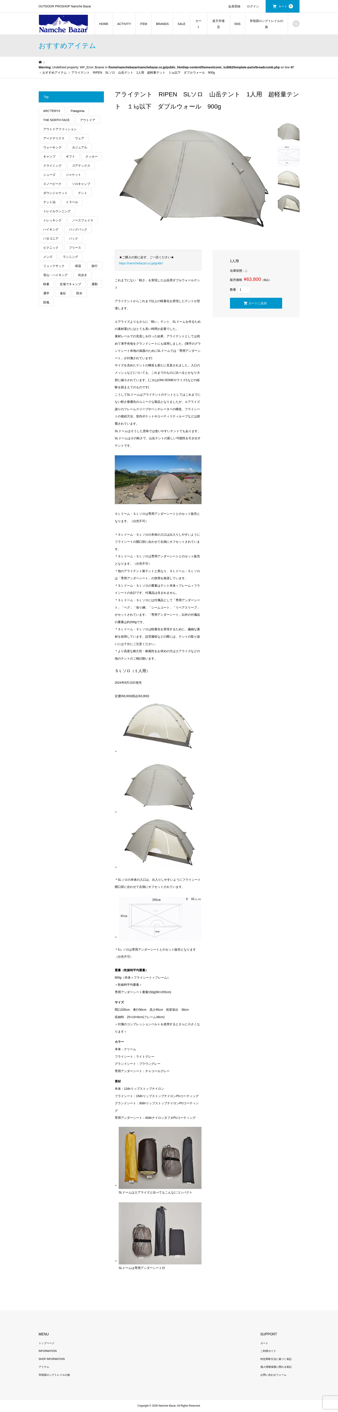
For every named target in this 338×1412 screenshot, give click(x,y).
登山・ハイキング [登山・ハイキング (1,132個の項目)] (55, 275)
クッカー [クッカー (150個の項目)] (91, 156)
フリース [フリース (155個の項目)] (75, 247)
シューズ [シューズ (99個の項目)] (49, 174)
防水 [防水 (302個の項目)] (79, 293)
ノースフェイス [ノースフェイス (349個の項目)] (82, 220)
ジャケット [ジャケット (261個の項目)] (73, 174)
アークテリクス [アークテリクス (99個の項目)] (54, 138)
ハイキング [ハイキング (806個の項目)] (50, 229)
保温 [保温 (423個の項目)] (78, 266)
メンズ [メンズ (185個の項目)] (47, 256)
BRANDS (162, 24)
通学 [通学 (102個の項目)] (46, 293)
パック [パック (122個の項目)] (73, 238)
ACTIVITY (124, 24)
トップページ (46, 1343)
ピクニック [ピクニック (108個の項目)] (50, 247)
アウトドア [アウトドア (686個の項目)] (87, 120)
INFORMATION (48, 1351)
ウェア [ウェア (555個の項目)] (79, 138)
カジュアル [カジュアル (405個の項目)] (79, 147)
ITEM (143, 24)
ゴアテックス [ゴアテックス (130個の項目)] (81, 165)
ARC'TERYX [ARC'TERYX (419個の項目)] (51, 111)
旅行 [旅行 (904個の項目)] (95, 266)
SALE (181, 24)
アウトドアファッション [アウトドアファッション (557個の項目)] (60, 129)
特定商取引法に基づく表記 (276, 1359)
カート (285, 6)
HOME (103, 24)
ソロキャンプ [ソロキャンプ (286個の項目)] (81, 184)
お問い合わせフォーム (273, 1374)
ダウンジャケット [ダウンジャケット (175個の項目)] (55, 193)
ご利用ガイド (268, 1351)
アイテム (44, 1366)
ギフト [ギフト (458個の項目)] (70, 156)
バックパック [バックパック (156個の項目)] (78, 229)
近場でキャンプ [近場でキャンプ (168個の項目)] (70, 284)
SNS (237, 24)
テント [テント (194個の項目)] (82, 193)
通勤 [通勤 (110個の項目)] (95, 284)
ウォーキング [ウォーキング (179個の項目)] (52, 147)
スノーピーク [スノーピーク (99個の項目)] (52, 184)
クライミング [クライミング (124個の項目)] (52, 165)
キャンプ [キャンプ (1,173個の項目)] (49, 156)
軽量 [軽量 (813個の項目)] (46, 284)
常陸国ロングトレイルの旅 (266, 24)
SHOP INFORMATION (52, 1359)
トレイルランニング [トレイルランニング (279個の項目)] (57, 211)
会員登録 (234, 6)
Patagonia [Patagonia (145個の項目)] (77, 111)
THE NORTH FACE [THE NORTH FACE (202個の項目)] (56, 120)
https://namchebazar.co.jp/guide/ (141, 263)
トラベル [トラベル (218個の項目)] (72, 202)
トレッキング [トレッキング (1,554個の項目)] (52, 220)
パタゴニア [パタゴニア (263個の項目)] (50, 238)
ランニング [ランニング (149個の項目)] (70, 256)
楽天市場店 (218, 24)
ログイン (253, 6)
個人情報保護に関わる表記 (276, 1366)
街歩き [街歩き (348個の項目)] (82, 275)
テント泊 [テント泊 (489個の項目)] (49, 202)
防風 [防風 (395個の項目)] (46, 302)
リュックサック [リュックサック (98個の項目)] (54, 266)
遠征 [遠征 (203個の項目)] (63, 293)
